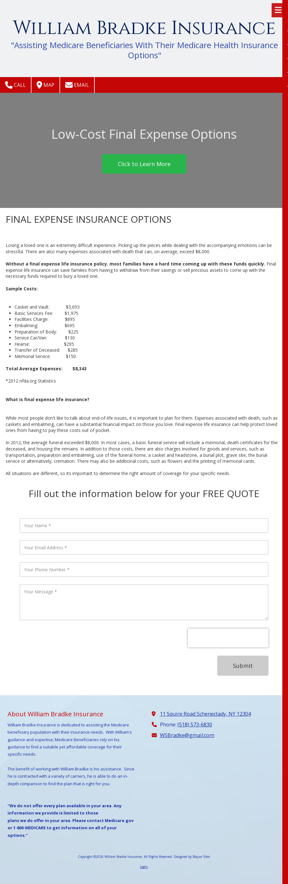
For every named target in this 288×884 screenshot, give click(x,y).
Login (144, 866)
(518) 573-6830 (195, 724)
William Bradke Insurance (144, 28)
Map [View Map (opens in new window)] (45, 85)
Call (15, 85)
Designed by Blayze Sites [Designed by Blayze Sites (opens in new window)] (192, 856)
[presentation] (228, 638)
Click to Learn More (144, 164)
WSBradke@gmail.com (187, 735)
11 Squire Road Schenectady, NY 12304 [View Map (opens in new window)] (205, 713)
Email (77, 85)
